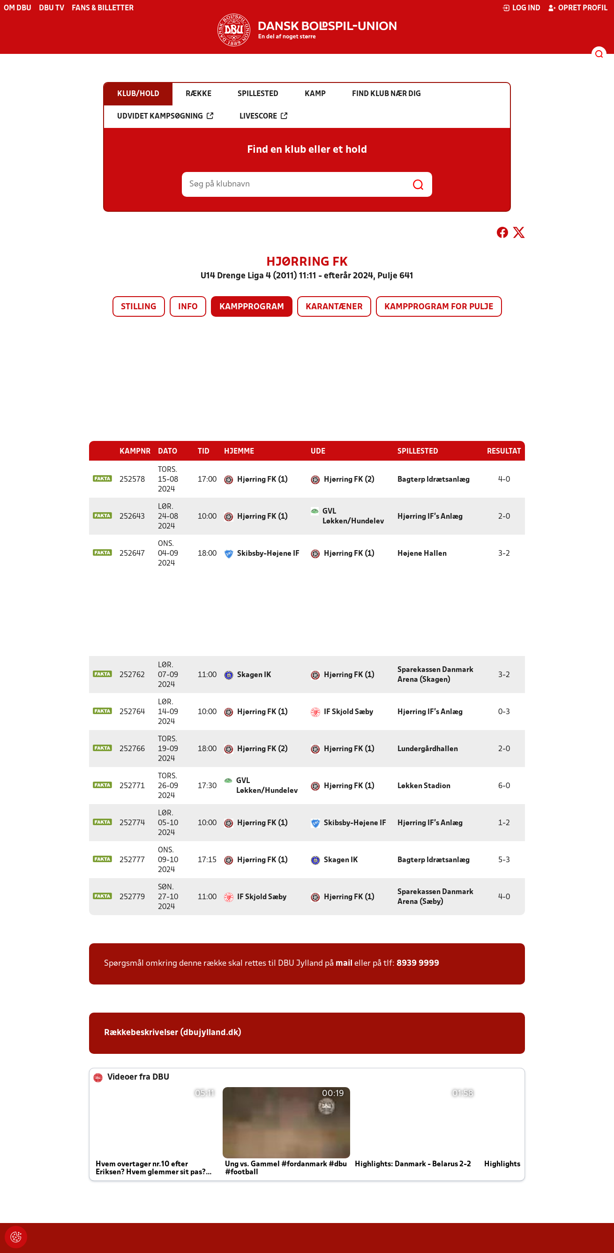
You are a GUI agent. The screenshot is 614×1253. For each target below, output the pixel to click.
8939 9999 (418, 963)
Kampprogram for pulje (439, 307)
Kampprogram (251, 307)
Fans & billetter (103, 8)
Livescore (263, 116)
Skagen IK (254, 674)
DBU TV (51, 8)
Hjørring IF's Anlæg (430, 516)
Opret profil (577, 8)
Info (188, 307)
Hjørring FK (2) (349, 479)
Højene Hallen (422, 553)
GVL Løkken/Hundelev (353, 516)
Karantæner (334, 307)
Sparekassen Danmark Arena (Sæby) (435, 896)
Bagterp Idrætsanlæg (433, 479)
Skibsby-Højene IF (268, 553)
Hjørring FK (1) (262, 479)
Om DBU (17, 8)
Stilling (139, 307)
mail (344, 963)
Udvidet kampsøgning (165, 116)
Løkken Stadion (423, 786)
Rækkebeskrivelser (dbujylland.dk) (172, 1033)
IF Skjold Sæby (348, 712)
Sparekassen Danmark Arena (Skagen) (435, 674)
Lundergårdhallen (427, 749)
